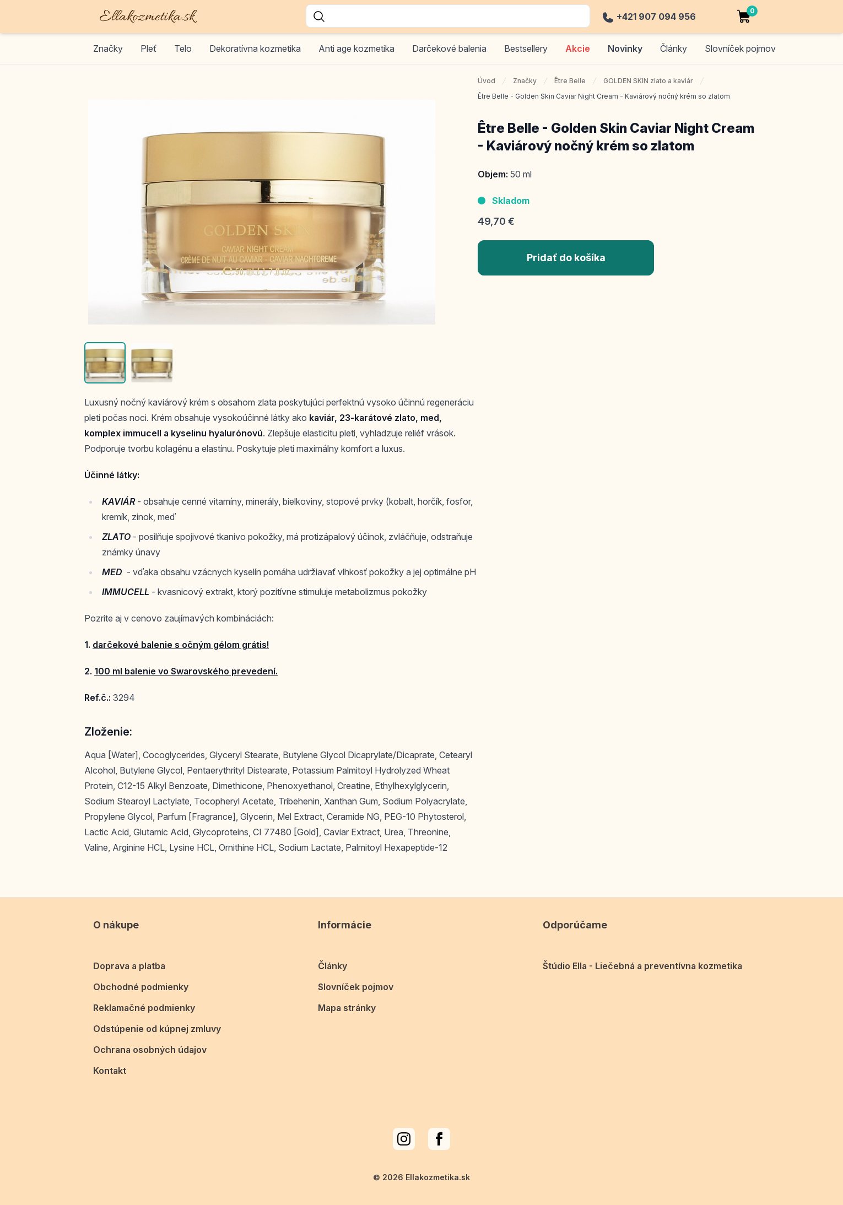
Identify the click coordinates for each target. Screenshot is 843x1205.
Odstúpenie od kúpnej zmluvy (157, 1028)
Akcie (577, 48)
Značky (108, 48)
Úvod (486, 81)
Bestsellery (526, 48)
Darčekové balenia (449, 48)
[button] (105, 362)
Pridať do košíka (566, 257)
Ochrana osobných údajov (150, 1049)
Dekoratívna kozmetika (255, 48)
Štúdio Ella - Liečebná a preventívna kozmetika (642, 965)
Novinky (625, 48)
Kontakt (109, 1070)
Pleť (148, 48)
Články (332, 965)
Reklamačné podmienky (144, 1007)
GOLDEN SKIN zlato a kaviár (648, 81)
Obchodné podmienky (140, 986)
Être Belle (570, 81)
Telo (183, 48)
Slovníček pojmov (355, 986)
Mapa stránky (347, 1007)
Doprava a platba (129, 965)
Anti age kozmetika (356, 48)
